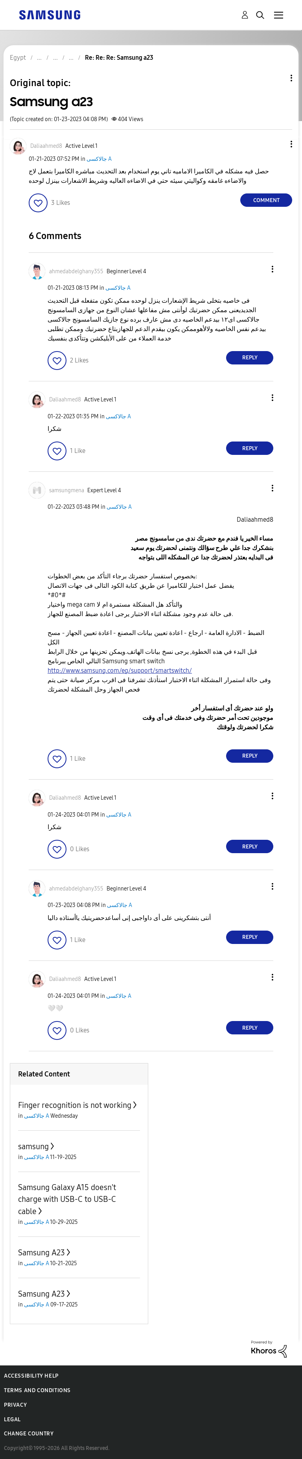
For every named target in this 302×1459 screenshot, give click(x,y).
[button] (278, 144)
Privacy (15, 1405)
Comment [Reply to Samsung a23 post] (266, 200)
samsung (33, 1146)
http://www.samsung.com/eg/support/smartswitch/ (120, 670)
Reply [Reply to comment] (250, 357)
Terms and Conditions (37, 1390)
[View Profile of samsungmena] (66, 490)
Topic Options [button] (278, 78)
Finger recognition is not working (74, 1105)
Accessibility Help (31, 1376)
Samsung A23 (41, 1252)
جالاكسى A (99, 159)
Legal (12, 1419)
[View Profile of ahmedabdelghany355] (76, 271)
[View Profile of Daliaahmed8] (46, 146)
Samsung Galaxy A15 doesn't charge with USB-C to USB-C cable (67, 1199)
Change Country (28, 1433)
